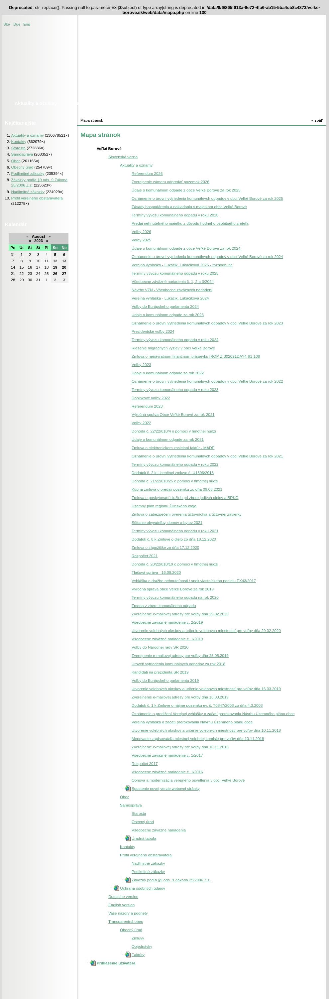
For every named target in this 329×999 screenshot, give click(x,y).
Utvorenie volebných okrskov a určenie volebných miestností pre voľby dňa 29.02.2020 (206, 630)
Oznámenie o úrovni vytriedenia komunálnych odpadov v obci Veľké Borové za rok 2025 (207, 198)
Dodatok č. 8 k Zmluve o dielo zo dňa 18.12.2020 (174, 539)
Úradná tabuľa (144, 838)
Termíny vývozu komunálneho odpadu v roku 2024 (175, 339)
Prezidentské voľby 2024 (153, 331)
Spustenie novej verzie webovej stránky (166, 788)
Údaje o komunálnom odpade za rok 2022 (168, 373)
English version (26, 24)
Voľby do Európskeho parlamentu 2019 (165, 680)
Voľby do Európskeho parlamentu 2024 (165, 306)
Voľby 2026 (141, 231)
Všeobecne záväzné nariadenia (159, 830)
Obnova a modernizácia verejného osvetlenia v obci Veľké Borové (188, 780)
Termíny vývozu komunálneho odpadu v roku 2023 (175, 389)
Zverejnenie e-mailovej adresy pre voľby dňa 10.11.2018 (180, 747)
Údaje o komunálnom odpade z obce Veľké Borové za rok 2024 (186, 248)
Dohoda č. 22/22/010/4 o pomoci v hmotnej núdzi (174, 431)
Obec (15, 161)
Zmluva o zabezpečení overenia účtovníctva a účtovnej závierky (187, 514)
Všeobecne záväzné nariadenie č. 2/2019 (167, 622)
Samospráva (22, 154)
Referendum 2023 (147, 406)
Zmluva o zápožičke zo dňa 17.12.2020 (165, 547)
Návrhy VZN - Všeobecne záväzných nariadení (172, 290)
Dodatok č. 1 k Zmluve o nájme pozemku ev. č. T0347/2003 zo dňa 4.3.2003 (197, 705)
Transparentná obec (125, 921)
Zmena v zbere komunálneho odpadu (164, 605)
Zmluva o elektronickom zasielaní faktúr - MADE (173, 447)
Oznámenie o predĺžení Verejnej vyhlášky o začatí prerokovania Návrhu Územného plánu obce (213, 713)
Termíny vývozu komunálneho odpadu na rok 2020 (175, 597)
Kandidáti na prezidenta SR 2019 (160, 672)
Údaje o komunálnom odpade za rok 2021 (168, 439)
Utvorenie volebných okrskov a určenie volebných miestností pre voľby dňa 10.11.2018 (206, 730)
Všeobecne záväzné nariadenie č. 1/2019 (167, 639)
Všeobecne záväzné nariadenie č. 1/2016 (167, 772)
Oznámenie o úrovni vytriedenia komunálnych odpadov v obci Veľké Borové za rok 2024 (207, 256)
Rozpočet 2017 (145, 763)
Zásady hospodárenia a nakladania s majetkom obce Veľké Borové (189, 206)
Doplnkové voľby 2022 (151, 398)
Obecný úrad (22, 167)
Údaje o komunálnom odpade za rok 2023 (168, 314)
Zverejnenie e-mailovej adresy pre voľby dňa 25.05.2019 (180, 655)
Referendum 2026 (147, 173)
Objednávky (142, 946)
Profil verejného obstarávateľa (36, 198)
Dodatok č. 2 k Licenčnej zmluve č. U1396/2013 (173, 472)
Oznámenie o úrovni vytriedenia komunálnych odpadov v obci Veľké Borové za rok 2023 (207, 323)
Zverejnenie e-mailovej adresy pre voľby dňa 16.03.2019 (180, 697)
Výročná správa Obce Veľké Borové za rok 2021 (173, 414)
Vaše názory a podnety (128, 913)
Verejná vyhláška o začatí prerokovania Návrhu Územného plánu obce (192, 722)
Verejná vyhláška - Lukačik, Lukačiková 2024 (170, 298)
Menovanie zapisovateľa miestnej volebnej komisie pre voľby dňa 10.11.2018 (198, 738)
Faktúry (138, 954)
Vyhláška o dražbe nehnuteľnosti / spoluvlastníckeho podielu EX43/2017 (194, 580)
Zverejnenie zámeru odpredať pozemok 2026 (170, 182)
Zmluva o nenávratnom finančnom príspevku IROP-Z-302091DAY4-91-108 (196, 356)
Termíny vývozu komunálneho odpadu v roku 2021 (175, 531)
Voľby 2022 (141, 423)
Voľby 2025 (141, 240)
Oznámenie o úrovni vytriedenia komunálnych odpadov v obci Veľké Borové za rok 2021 (207, 456)
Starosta (18, 148)
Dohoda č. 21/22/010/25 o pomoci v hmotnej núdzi (175, 481)
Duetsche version (16, 24)
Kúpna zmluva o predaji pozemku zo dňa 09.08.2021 (177, 489)
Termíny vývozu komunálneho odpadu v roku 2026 (175, 215)
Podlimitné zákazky (27, 173)
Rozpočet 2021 (145, 556)
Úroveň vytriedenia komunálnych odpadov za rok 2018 (178, 664)
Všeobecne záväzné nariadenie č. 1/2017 (167, 755)
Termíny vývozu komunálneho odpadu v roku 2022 (175, 464)
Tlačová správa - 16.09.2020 (156, 572)
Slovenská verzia (6, 24)
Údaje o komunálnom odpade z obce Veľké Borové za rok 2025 (186, 190)
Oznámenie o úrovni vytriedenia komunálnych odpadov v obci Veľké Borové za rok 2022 (207, 381)
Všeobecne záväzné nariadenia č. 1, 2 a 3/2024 (173, 281)
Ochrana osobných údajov (142, 888)
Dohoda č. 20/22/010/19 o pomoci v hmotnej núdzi (175, 564)
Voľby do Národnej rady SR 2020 (160, 647)
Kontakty (18, 141)
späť (317, 120)
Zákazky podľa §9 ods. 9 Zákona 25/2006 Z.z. (171, 880)
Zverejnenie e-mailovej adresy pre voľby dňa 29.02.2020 (180, 614)
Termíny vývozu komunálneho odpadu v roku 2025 (175, 273)
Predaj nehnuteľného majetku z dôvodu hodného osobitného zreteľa (190, 223)
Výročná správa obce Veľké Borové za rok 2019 (173, 589)
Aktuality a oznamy (27, 135)
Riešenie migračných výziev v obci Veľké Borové (173, 348)
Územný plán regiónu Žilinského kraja (164, 506)
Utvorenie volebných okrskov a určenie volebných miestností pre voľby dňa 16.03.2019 (206, 689)
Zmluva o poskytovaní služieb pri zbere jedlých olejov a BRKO (185, 497)
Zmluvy (138, 938)
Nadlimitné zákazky (28, 191)
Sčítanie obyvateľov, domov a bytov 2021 (167, 522)
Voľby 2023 (141, 364)
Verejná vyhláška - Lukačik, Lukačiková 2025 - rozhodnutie (182, 265)
